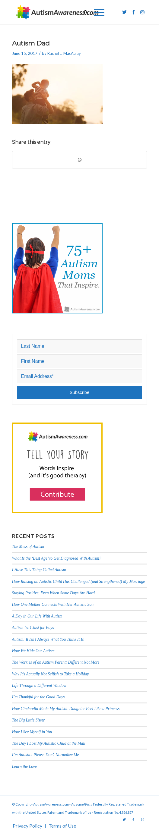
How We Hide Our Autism (33, 651)
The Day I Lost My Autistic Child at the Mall (48, 743)
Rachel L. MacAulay (64, 53)
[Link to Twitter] (124, 12)
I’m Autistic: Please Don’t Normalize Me (45, 755)
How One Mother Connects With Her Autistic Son (53, 604)
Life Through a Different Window (39, 685)
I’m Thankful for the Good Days (38, 697)
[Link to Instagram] (142, 12)
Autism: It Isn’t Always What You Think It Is (48, 639)
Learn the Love (24, 766)
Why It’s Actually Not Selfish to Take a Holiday (50, 674)
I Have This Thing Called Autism (39, 569)
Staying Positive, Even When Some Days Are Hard (53, 593)
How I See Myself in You (32, 732)
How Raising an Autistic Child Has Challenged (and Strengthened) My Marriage (78, 581)
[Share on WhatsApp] (79, 159)
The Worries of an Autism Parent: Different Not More (56, 662)
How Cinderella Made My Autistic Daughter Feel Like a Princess (66, 708)
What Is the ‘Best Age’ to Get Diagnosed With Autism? (56, 558)
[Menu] (96, 12)
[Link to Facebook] (133, 12)
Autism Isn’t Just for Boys (33, 627)
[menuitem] (83, 12)
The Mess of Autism (28, 546)
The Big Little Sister (28, 720)
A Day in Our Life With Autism (37, 616)
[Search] (83, 12)
